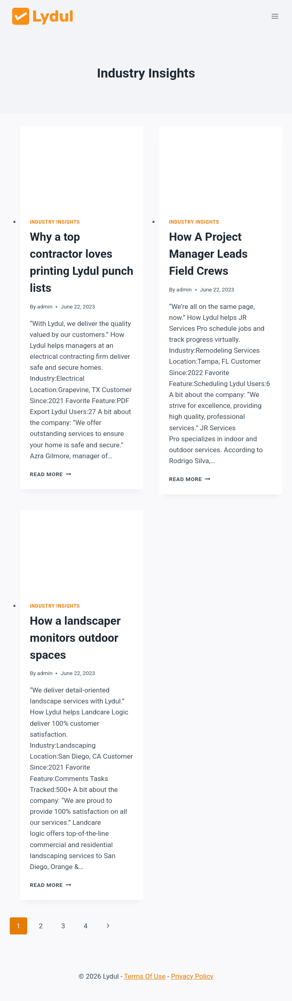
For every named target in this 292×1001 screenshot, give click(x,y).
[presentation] (81, 168)
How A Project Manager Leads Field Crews (208, 254)
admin (45, 306)
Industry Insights (55, 222)
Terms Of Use (145, 976)
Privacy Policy (192, 976)
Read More (50, 474)
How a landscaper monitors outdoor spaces (75, 638)
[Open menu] (274, 16)
